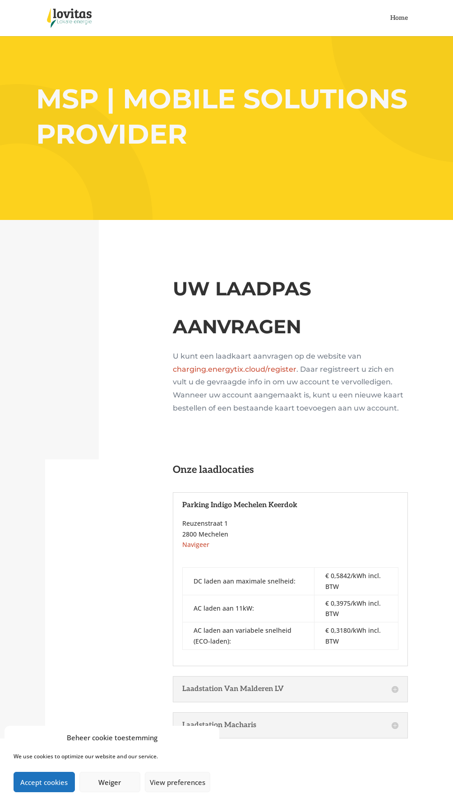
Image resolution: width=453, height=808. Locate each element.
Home (399, 18)
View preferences (177, 782)
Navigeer (195, 544)
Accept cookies (44, 782)
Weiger (109, 782)
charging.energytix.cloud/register (234, 369)
